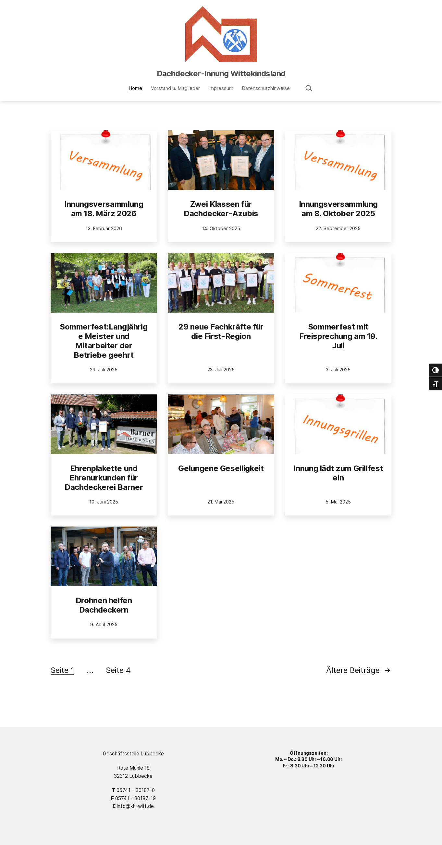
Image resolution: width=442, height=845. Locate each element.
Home (135, 88)
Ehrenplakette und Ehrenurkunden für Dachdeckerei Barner (104, 478)
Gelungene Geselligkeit (221, 468)
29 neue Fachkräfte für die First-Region (221, 331)
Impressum (220, 88)
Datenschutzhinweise (266, 88)
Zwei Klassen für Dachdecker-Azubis (221, 208)
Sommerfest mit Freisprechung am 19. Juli (338, 336)
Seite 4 (118, 670)
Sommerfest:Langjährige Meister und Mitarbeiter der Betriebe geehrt (103, 340)
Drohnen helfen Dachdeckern (104, 605)
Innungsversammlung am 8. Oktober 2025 (338, 208)
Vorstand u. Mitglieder (175, 88)
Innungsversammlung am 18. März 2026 (103, 208)
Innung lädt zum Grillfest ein (338, 473)
